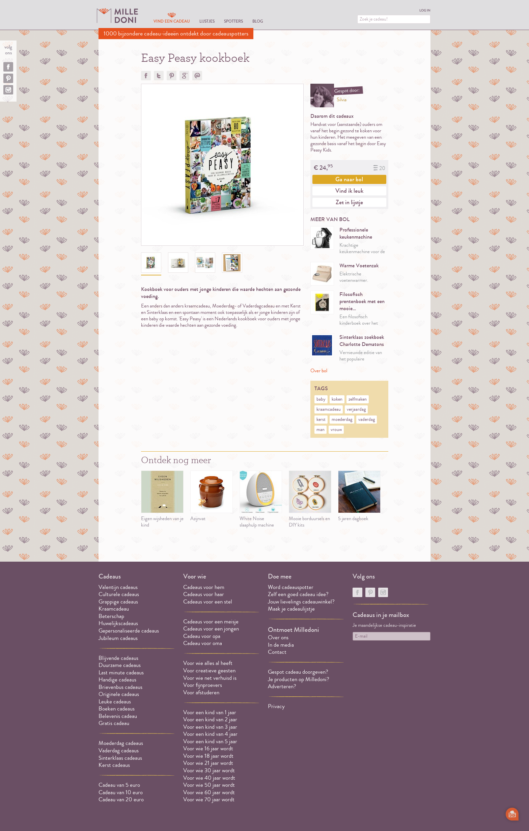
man (320, 429)
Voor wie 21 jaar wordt (208, 763)
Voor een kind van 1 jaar (209, 712)
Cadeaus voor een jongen (211, 628)
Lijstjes (207, 21)
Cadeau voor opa (201, 636)
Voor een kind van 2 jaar (210, 719)
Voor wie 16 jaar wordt (208, 748)
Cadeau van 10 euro (121, 792)
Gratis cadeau (114, 723)
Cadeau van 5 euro (119, 785)
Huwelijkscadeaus (118, 623)
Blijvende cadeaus (118, 658)
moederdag (342, 419)
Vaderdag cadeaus (119, 750)
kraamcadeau (328, 409)
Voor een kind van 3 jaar (210, 727)
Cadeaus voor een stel (207, 601)
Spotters (233, 21)
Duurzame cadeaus (120, 665)
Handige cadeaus (117, 679)
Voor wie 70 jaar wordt (208, 799)
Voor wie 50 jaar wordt (209, 785)
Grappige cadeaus (118, 601)
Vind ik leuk (349, 190)
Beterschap (111, 616)
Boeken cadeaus (117, 708)
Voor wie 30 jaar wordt (209, 770)
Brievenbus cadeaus (120, 687)
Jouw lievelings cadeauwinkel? (301, 601)
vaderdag (366, 419)
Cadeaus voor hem (203, 587)
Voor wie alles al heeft (207, 663)
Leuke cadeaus (115, 701)
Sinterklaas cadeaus (120, 758)
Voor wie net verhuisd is (209, 678)
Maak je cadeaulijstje (291, 609)
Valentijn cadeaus (118, 587)
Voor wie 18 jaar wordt (208, 756)
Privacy (276, 706)
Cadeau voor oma (202, 643)
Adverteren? (282, 686)
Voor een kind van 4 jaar (210, 734)
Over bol (318, 370)
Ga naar (349, 179)
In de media (281, 645)
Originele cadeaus (119, 694)
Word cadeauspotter (290, 587)
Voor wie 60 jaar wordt (209, 792)
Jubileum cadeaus (118, 638)
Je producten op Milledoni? (298, 679)
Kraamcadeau (114, 609)
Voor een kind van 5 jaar (210, 741)
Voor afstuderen (201, 692)
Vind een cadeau (172, 21)
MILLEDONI (117, 15)
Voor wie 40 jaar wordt (209, 778)
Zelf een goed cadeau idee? (298, 594)
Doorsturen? (197, 75)
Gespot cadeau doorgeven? (298, 672)
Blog (257, 21)
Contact (277, 652)
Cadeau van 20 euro (121, 799)
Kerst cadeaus (114, 765)
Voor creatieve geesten (209, 670)
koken (337, 399)
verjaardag (356, 409)
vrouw (336, 429)
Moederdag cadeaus (121, 743)
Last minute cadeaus (121, 672)
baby (321, 399)
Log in (424, 10)
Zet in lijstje (349, 202)
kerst (321, 419)
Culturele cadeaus (119, 594)
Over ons (278, 637)
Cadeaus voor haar (203, 594)
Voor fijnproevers (202, 685)
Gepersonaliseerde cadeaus (129, 630)
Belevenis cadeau (118, 716)
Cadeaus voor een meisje (211, 621)
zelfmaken (358, 399)
